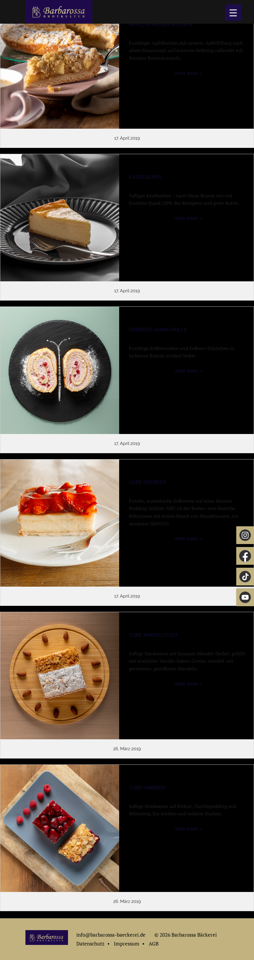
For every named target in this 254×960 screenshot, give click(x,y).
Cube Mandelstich (153, 635)
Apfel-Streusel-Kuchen (160, 24)
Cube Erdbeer (147, 482)
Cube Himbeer (147, 787)
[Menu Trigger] (233, 12)
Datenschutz (90, 943)
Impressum (126, 943)
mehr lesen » (188, 73)
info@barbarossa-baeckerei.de (110, 934)
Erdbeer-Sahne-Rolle (158, 329)
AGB (153, 943)
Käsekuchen (145, 177)
